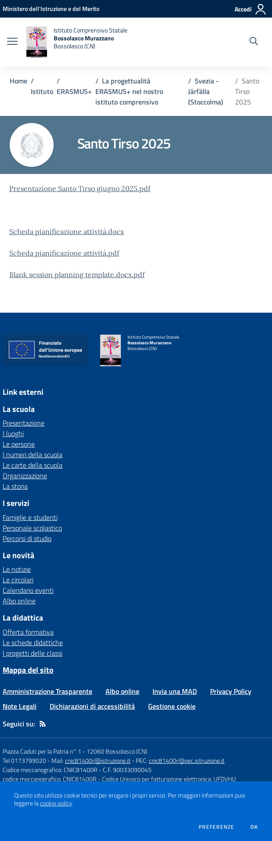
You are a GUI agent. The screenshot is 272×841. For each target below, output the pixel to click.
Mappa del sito (28, 670)
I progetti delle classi (32, 653)
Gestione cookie (172, 706)
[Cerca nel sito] (254, 42)
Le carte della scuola (32, 465)
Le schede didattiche (33, 642)
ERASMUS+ (74, 91)
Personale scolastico (32, 528)
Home (18, 81)
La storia (15, 486)
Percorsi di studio (27, 538)
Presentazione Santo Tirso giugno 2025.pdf (79, 188)
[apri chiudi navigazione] (12, 42)
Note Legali (19, 706)
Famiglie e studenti (30, 517)
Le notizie (17, 569)
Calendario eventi (28, 590)
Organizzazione (25, 475)
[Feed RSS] (43, 724)
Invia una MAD (174, 691)
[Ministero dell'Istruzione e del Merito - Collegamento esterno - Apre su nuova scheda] (51, 8)
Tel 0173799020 (24, 760)
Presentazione (23, 423)
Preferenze (216, 827)
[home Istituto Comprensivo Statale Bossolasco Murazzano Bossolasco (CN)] (76, 42)
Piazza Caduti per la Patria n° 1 (42, 751)
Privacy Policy (230, 691)
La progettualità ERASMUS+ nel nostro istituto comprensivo (129, 91)
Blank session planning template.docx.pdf (77, 274)
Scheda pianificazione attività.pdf (64, 253)
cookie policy (56, 803)
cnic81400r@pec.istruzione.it (187, 760)
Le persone (19, 444)
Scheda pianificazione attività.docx (66, 231)
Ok (254, 827)
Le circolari (18, 579)
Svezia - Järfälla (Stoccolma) (206, 91)
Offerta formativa (28, 632)
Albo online (19, 601)
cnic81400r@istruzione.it (98, 760)
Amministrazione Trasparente (47, 691)
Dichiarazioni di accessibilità (92, 706)
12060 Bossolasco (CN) (117, 751)
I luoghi (13, 433)
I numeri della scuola (32, 454)
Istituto (42, 91)
